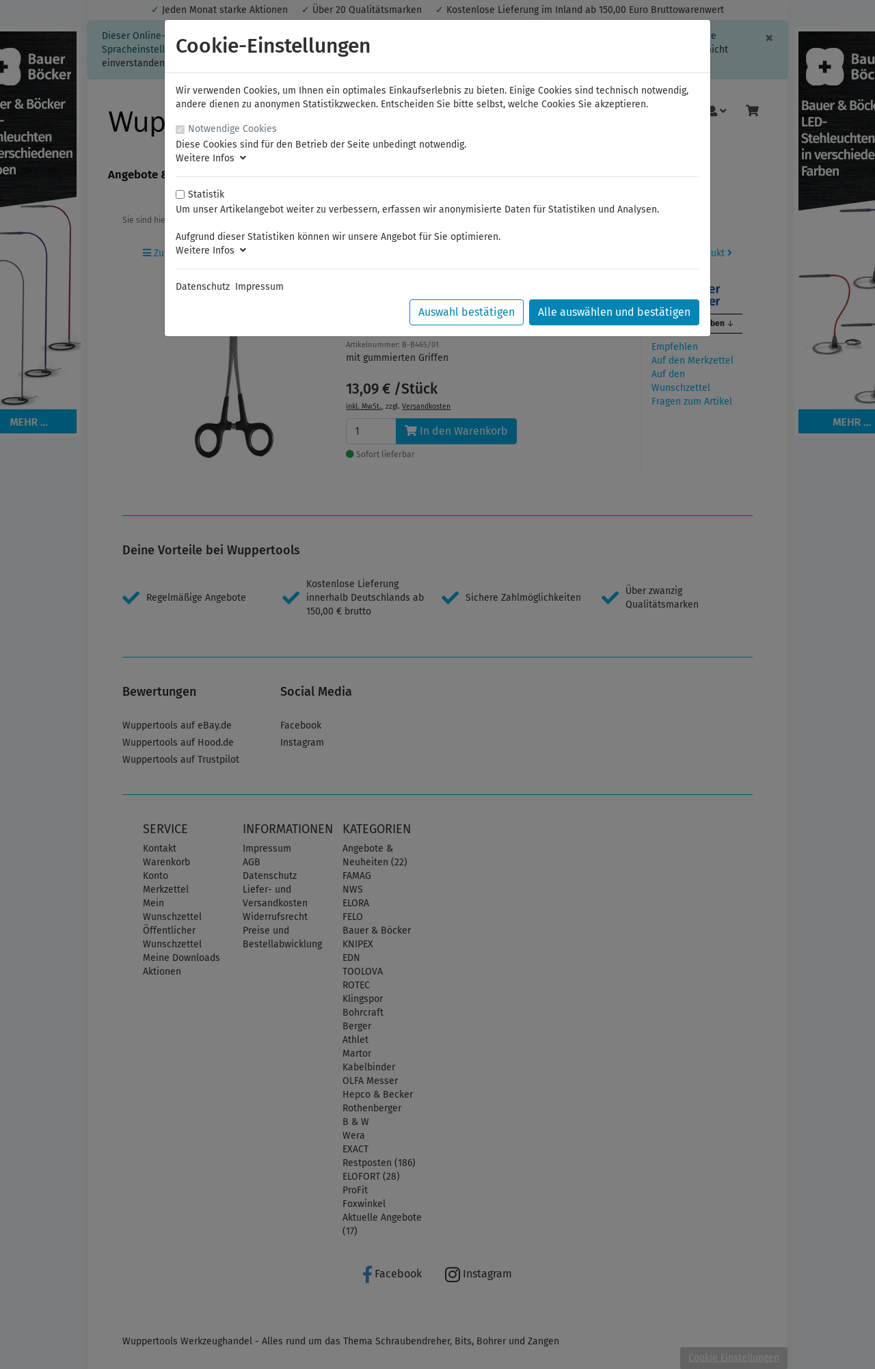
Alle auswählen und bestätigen (614, 312)
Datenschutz (203, 287)
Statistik (206, 194)
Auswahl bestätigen (466, 312)
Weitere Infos (211, 158)
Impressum (259, 287)
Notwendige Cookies (232, 129)
